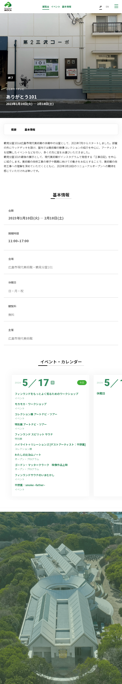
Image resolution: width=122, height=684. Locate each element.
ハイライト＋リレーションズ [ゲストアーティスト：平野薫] (50, 444)
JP (100, 6)
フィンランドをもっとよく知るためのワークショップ (46, 394)
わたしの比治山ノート (28, 455)
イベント (55, 6)
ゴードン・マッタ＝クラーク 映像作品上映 (41, 465)
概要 (13, 129)
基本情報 (66, 6)
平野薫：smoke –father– (30, 485)
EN (107, 6)
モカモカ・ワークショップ (31, 404)
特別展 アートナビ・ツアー (32, 424)
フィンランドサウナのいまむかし (34, 475)
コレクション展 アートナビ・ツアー (37, 414)
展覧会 (45, 6)
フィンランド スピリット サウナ (34, 434)
